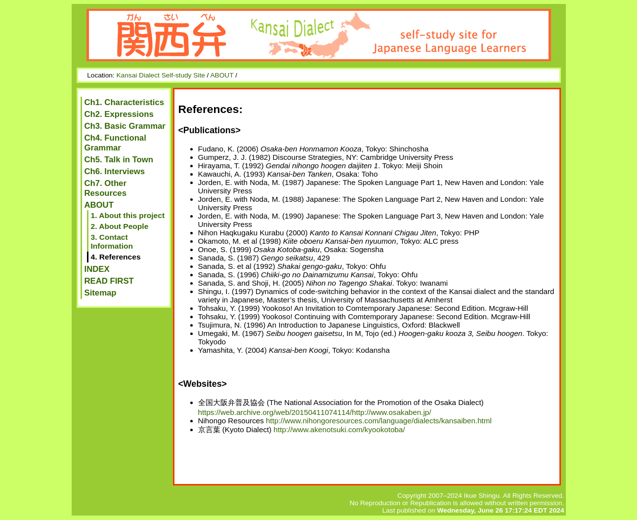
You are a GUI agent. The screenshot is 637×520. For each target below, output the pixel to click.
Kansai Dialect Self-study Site (160, 75)
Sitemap (101, 292)
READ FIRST (109, 281)
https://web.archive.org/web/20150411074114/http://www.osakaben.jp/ (314, 412)
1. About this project (128, 215)
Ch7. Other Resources (106, 188)
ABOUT (221, 75)
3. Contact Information (112, 241)
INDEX (97, 269)
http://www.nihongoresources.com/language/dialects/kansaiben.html (379, 420)
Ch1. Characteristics (125, 102)
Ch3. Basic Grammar (125, 126)
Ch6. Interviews (115, 171)
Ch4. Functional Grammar (115, 142)
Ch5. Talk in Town (119, 159)
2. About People (120, 226)
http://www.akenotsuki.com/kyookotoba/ (339, 429)
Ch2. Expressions (119, 114)
